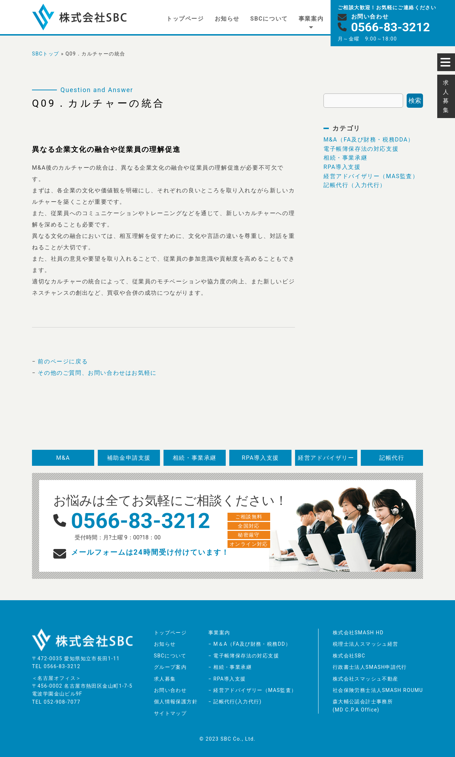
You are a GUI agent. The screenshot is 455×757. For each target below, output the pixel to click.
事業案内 (311, 18)
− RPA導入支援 (227, 679)
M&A (63, 457)
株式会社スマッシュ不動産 (365, 679)
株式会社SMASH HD (358, 632)
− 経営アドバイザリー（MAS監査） (252, 690)
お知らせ (227, 18)
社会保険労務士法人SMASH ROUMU (378, 690)
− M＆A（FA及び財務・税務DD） (249, 644)
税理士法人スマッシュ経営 (365, 644)
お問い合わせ (170, 690)
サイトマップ (170, 713)
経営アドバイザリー (326, 457)
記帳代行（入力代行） (354, 185)
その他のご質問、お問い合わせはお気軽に (97, 372)
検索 (414, 100)
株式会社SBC (349, 656)
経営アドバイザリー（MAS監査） (371, 176)
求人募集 (165, 679)
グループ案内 (170, 667)
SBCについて (269, 18)
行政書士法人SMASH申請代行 (370, 667)
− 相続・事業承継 (230, 667)
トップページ (185, 18)
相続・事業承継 (345, 157)
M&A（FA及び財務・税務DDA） (368, 139)
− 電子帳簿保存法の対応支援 (243, 656)
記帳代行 (391, 457)
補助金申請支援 (129, 457)
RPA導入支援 (342, 167)
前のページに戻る (63, 361)
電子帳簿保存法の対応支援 (360, 148)
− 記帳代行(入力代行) (235, 701)
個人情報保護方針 (176, 701)
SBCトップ (45, 54)
